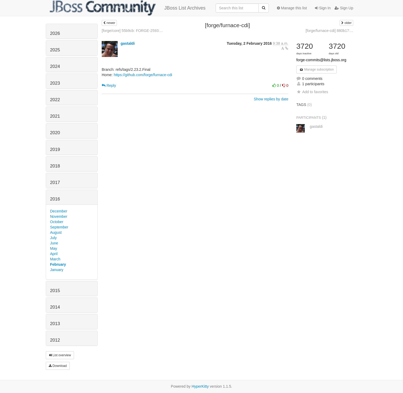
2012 (55, 340)
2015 (55, 290)
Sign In (323, 8)
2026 (55, 33)
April (53, 254)
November (58, 216)
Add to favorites (312, 92)
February (58, 264)
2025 (55, 49)
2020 (55, 132)
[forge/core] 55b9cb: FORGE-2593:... (132, 30)
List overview (60, 355)
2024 (55, 66)
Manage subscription (316, 69)
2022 (55, 99)
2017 (55, 182)
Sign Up (344, 8)
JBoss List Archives (127, 8)
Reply (109, 85)
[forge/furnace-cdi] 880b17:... (329, 30)
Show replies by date (271, 99)
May (53, 248)
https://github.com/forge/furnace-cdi (143, 75)
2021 (55, 116)
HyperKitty (200, 386)
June (54, 243)
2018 (55, 166)
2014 (55, 307)
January (56, 270)
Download (58, 366)
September (59, 227)
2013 (55, 323)
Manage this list (292, 8)
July (53, 238)
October (56, 222)
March (55, 259)
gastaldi (128, 43)
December (58, 211)
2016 (55, 199)
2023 (55, 83)
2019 (55, 149)
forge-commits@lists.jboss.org (321, 60)
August (56, 232)
